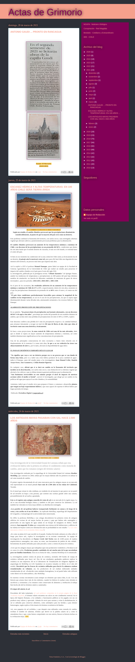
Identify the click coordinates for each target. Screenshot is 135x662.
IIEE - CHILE (89, 37)
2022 (88, 66)
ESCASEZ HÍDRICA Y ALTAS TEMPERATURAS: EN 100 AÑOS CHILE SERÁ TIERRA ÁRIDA (41, 188)
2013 (88, 157)
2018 (88, 139)
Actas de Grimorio (45, 12)
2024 (88, 59)
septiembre (93, 80)
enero (91, 127)
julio (90, 87)
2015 (88, 150)
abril (91, 98)
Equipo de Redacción (95, 215)
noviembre (93, 77)
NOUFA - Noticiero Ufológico (95, 24)
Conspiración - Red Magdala (95, 28)
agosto (92, 84)
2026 (88, 52)
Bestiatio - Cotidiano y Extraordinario (99, 33)
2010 (88, 168)
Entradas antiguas (70, 634)
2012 (88, 160)
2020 (88, 132)
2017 (88, 142)
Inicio (46, 634)
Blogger (82, 657)
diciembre (93, 73)
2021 (88, 70)
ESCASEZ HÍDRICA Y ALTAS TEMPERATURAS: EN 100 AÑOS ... (104, 112)
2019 (88, 135)
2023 (88, 63)
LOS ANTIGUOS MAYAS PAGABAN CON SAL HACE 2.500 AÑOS (103, 118)
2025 (88, 55)
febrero (92, 123)
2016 (88, 146)
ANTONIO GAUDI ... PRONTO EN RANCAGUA (35, 32)
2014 (88, 153)
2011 (88, 164)
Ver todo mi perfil (90, 218)
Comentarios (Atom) (49, 641)
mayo (91, 95)
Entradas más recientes (19, 634)
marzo (91, 102)
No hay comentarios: (50, 172)
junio (91, 91)
